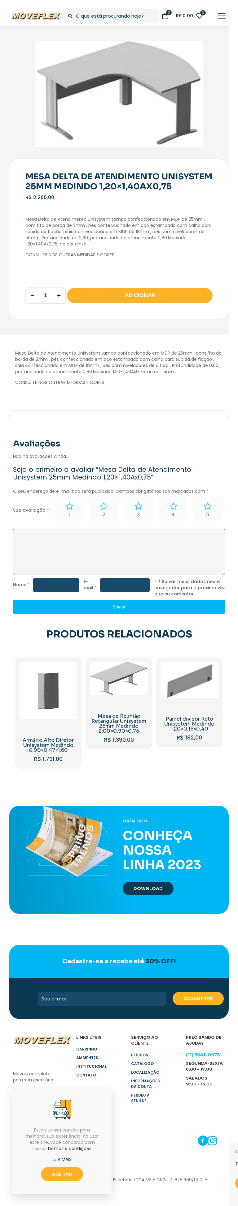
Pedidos (139, 1055)
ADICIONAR (140, 295)
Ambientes (87, 1057)
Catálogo (142, 1063)
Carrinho (86, 1049)
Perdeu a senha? (140, 1098)
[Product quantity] (45, 296)
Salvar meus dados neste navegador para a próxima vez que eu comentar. (189, 587)
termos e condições (69, 1148)
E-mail (90, 584)
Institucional (91, 1066)
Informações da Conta (145, 1083)
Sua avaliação (31, 510)
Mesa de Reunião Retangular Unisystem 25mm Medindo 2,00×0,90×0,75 (118, 723)
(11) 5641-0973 (203, 1055)
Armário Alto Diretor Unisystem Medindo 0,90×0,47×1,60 (48, 745)
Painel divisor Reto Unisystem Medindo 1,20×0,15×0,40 (189, 724)
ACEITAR (62, 1174)
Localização (145, 1072)
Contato (86, 1075)
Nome (21, 585)
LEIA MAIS (62, 1159)
